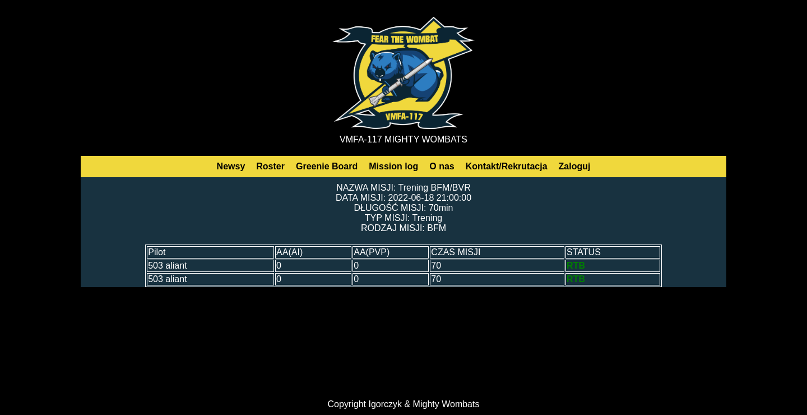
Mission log (393, 166)
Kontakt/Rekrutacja (507, 166)
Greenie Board (327, 166)
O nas (441, 166)
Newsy (231, 166)
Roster (270, 166)
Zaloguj (575, 166)
